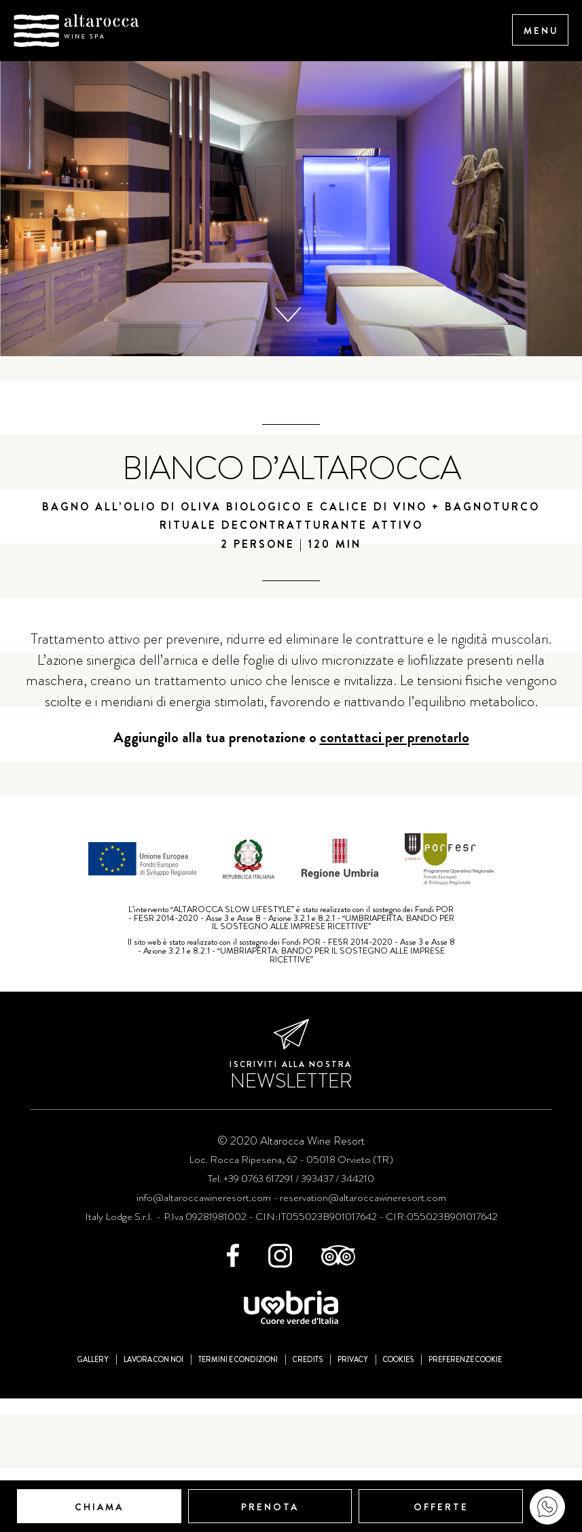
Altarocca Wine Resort (76, 31)
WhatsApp (547, 1507)
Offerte (441, 1507)
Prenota (270, 1507)
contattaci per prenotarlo (394, 1257)
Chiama (99, 1507)
